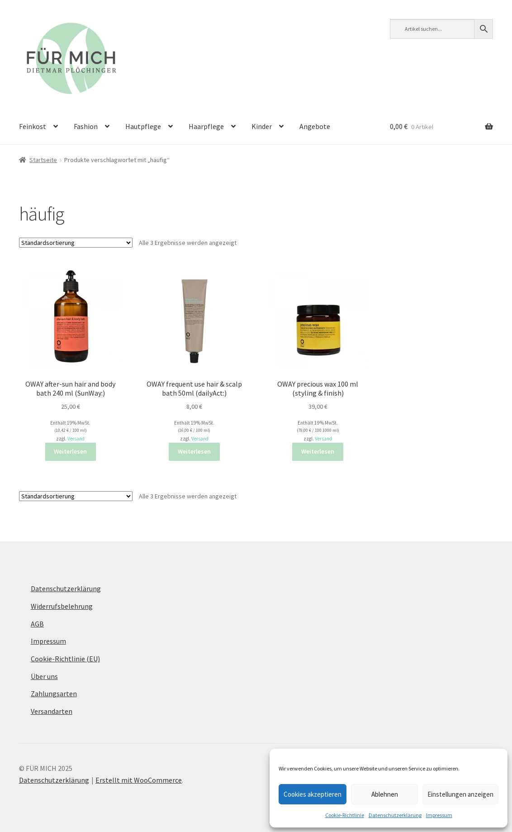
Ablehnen (384, 794)
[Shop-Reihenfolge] (76, 243)
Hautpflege (143, 126)
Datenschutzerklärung (395, 815)
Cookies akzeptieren (312, 794)
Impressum (439, 815)
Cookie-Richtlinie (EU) (65, 658)
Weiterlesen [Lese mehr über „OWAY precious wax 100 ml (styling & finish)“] (317, 451)
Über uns (44, 676)
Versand (76, 438)
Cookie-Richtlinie (344, 815)
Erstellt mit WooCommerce (138, 779)
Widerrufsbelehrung (62, 606)
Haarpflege (206, 126)
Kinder (261, 126)
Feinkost (32, 126)
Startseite (43, 160)
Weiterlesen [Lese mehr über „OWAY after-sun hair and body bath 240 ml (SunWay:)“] (70, 451)
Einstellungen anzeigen (460, 794)
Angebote (314, 126)
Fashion (86, 126)
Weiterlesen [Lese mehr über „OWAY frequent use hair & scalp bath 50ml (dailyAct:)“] (194, 451)
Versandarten (51, 711)
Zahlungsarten (54, 693)
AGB (37, 623)
